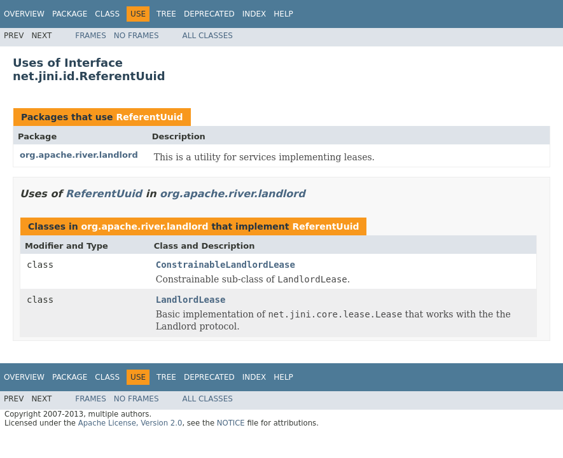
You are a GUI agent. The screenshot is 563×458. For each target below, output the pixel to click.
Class (107, 14)
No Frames (136, 35)
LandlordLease (191, 300)
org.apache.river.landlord (79, 155)
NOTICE (231, 423)
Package (69, 14)
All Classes (208, 35)
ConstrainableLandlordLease (225, 265)
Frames (90, 35)
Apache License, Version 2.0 (130, 423)
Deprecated (209, 14)
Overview (24, 14)
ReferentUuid (149, 117)
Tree (166, 14)
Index (254, 14)
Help (283, 14)
